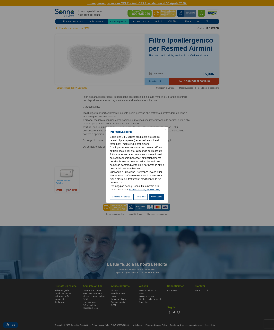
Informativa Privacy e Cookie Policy (144, 190)
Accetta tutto (156, 197)
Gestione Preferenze (121, 197)
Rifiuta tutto (141, 197)
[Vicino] (165, 130)
